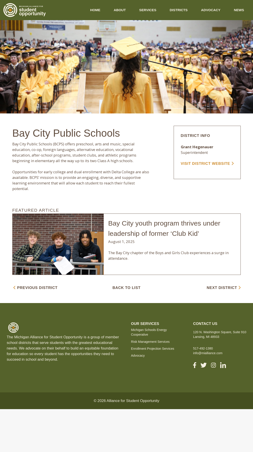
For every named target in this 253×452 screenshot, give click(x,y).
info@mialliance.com (207, 353)
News (239, 10)
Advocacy (211, 10)
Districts (179, 10)
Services (147, 10)
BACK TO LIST (126, 288)
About (120, 10)
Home (95, 10)
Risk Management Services (150, 341)
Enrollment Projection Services (152, 348)
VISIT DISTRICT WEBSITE (207, 163)
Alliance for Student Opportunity (133, 401)
